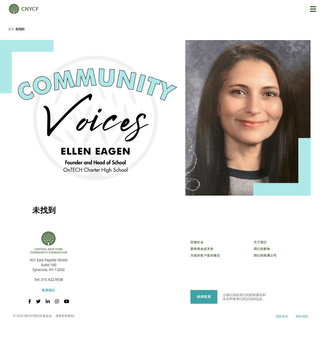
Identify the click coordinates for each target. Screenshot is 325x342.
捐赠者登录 (248, 7)
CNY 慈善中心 (291, 7)
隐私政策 (282, 334)
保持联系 (204, 315)
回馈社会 (197, 260)
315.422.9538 (52, 297)
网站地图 (302, 334)
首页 (11, 47)
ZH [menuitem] (230, 7)
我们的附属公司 (265, 273)
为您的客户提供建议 (205, 273)
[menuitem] (229, 6)
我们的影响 (262, 267)
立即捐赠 (210, 7)
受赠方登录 (269, 7)
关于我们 (260, 260)
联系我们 (48, 308)
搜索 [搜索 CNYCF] (311, 7)
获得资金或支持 (202, 267)
